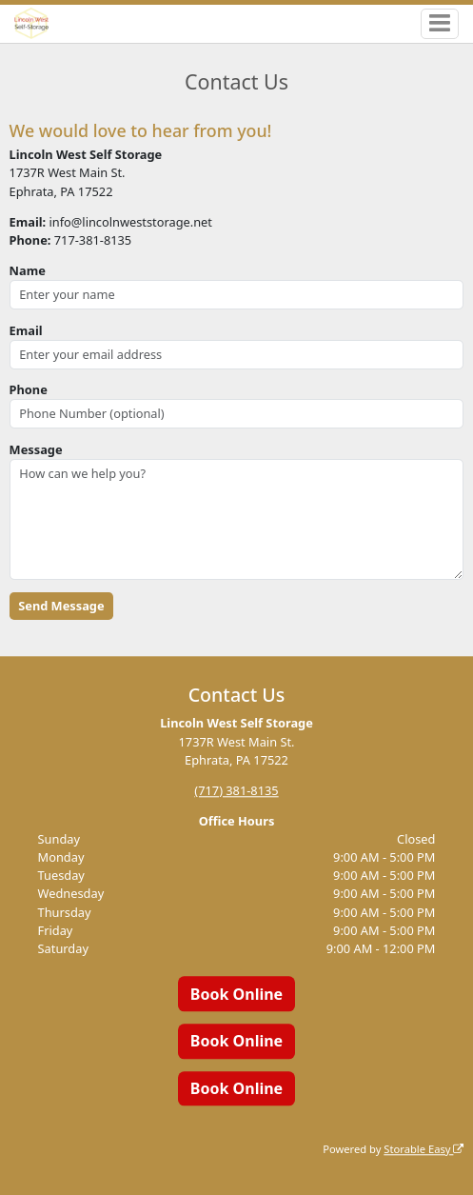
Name (28, 270)
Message (36, 449)
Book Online (236, 994)
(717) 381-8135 (236, 790)
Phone (29, 389)
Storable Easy (423, 1149)
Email (26, 330)
